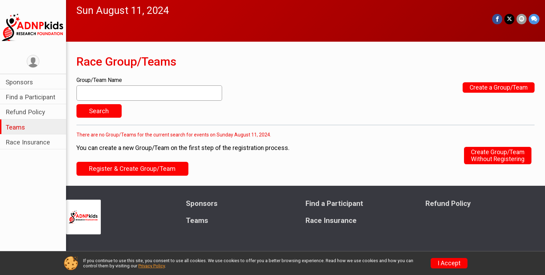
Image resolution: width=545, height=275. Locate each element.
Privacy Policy (151, 265)
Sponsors (19, 82)
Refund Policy (25, 112)
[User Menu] (33, 61)
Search (99, 111)
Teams (15, 127)
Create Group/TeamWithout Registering (497, 155)
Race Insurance (28, 142)
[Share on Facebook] (497, 19)
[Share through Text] (534, 19)
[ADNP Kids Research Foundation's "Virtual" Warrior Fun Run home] (33, 27)
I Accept (449, 263)
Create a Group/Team (499, 87)
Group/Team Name (99, 80)
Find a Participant (30, 97)
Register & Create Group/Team (132, 168)
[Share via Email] (521, 19)
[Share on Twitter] (509, 19)
